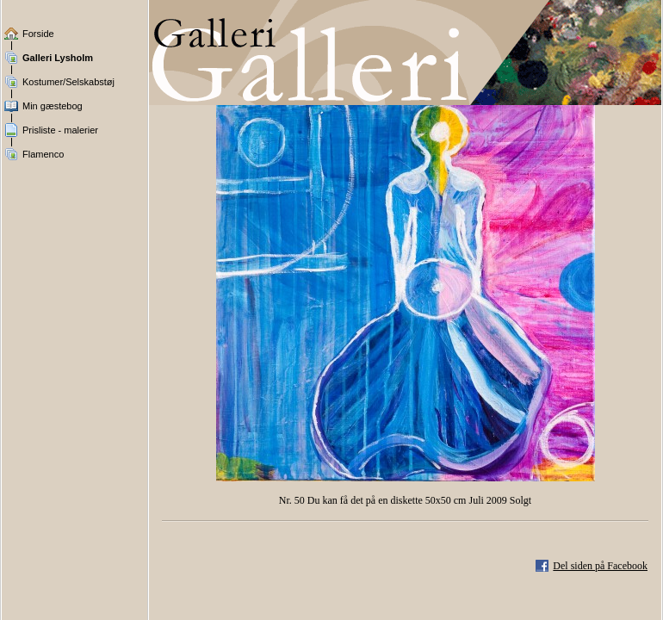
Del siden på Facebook (600, 566)
